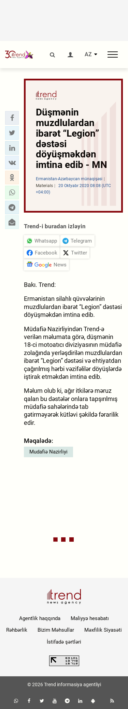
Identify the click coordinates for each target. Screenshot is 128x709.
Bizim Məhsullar (56, 630)
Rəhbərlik (16, 630)
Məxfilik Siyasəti (103, 630)
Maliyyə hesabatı (90, 618)
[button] (12, 117)
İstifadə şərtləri (64, 642)
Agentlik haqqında (39, 618)
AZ (88, 54)
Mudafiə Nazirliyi (48, 452)
